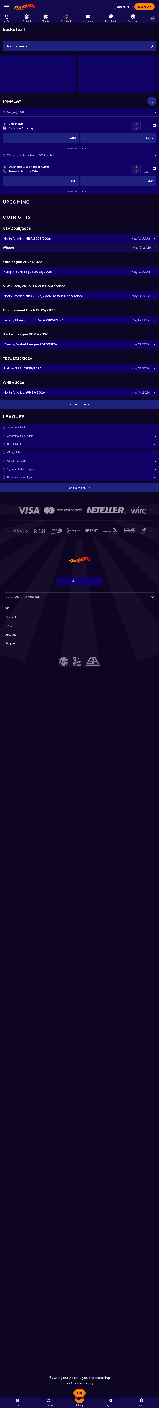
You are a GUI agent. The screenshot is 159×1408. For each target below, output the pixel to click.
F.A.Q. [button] (9, 626)
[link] (24, 6)
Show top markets (79, 148)
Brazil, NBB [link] (14, 444)
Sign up (144, 6)
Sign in (123, 6)
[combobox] (79, 581)
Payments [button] (11, 617)
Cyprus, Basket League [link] (20, 469)
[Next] (151, 510)
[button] (79, 112)
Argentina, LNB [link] (16, 427)
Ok (79, 1393)
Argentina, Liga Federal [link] (20, 435)
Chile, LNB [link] (13, 452)
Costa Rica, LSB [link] (16, 460)
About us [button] (10, 634)
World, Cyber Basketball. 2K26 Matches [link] (30, 155)
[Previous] (8, 510)
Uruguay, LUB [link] (15, 112)
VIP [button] (7, 608)
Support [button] (10, 643)
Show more (79, 404)
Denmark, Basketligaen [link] (20, 477)
